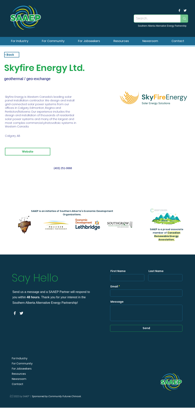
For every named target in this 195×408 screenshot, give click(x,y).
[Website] (27, 151)
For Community (22, 363)
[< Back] (11, 54)
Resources (19, 374)
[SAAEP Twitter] (185, 10)
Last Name (156, 271)
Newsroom (19, 379)
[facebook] (179, 10)
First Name (118, 271)
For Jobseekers (22, 369)
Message (117, 301)
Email (114, 286)
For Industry (19, 358)
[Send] (146, 328)
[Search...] (154, 18)
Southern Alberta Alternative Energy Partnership (162, 26)
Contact (17, 384)
